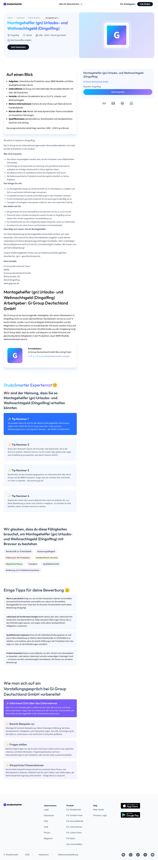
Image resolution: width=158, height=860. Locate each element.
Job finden (145, 4)
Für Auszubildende (74, 821)
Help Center (98, 809)
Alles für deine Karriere (71, 4)
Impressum (49, 815)
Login (46, 809)
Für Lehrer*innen (74, 833)
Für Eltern (70, 838)
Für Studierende (73, 809)
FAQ (46, 821)
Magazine (48, 838)
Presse (47, 833)
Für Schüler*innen (74, 815)
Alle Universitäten (74, 844)
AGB (46, 827)
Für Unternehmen (74, 827)
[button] (104, 103)
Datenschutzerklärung (68, 855)
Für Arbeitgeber (127, 4)
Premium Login (100, 815)
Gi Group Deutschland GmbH (95, 81)
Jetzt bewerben (18, 47)
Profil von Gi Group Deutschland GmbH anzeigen (49, 356)
